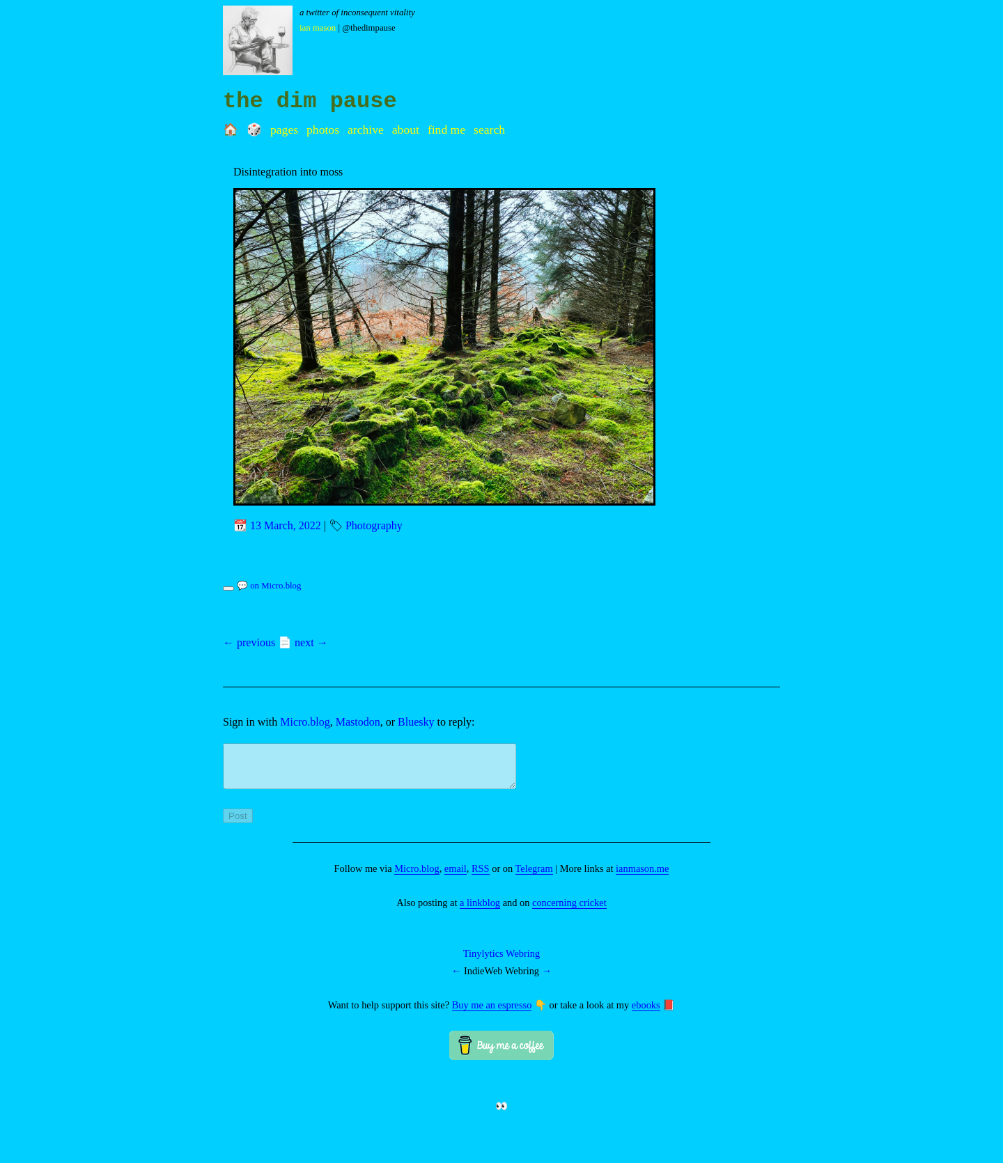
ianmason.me (642, 876)
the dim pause (310, 101)
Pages (284, 129)
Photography (374, 525)
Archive (366, 129)
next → (311, 642)
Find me (446, 129)
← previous (249, 642)
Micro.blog (305, 722)
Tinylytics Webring (501, 961)
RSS (481, 876)
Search (489, 129)
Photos (322, 129)
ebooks (646, 1013)
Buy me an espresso (492, 1013)
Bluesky (416, 722)
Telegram (534, 876)
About (405, 129)
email (455, 876)
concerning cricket (569, 910)
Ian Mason (318, 28)
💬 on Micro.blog (269, 586)
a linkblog (480, 910)
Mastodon (358, 722)
